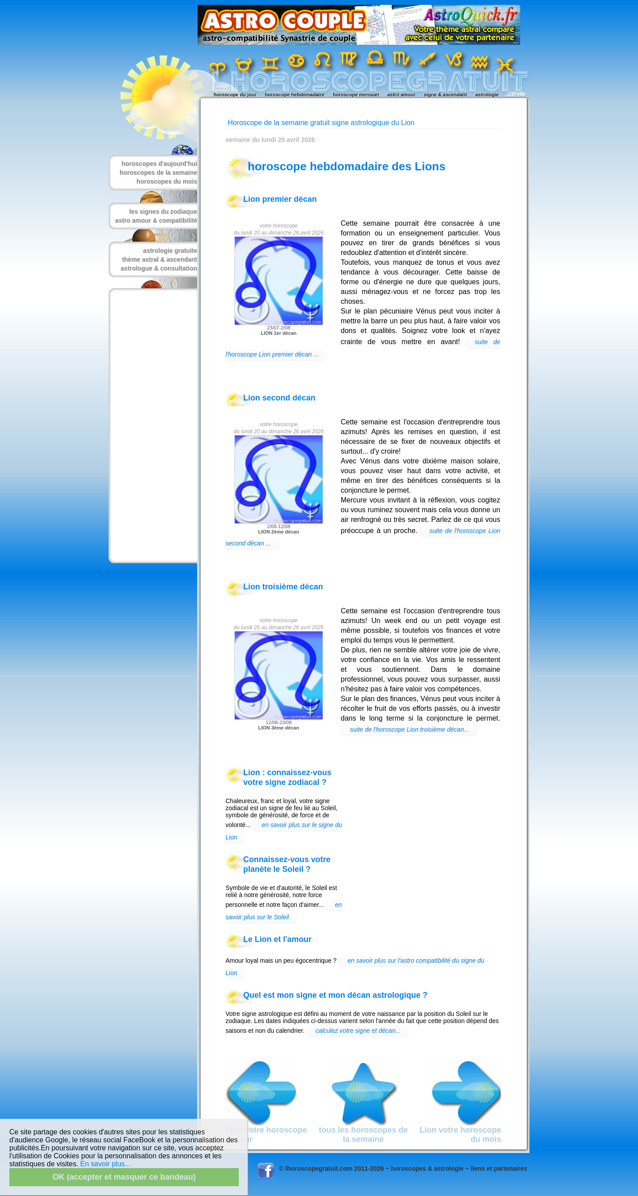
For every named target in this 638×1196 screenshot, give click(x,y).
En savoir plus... (105, 1164)
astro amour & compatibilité (156, 220)
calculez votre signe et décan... (358, 1030)
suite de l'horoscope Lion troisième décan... (409, 729)
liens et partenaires (499, 1168)
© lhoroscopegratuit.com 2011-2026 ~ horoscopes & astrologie (371, 1168)
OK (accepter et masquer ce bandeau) (124, 1176)
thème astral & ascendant (159, 259)
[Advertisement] (151, 426)
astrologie (487, 94)
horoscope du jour (235, 94)
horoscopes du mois (166, 181)
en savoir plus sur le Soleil (284, 911)
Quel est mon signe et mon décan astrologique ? (335, 995)
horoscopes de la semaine (158, 172)
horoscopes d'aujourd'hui (159, 163)
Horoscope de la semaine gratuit (279, 122)
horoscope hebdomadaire (294, 94)
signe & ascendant (445, 94)
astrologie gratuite (170, 250)
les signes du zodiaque (163, 211)
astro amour (401, 94)
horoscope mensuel (356, 94)
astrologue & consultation (159, 268)
